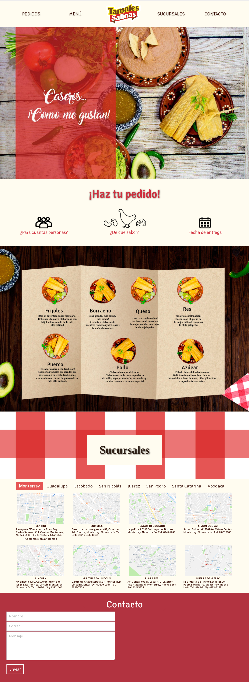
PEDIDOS (31, 14)
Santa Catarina (186, 486)
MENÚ (75, 14)
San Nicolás (110, 486)
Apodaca (216, 486)
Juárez (134, 486)
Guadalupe (57, 486)
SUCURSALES (171, 14)
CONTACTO (215, 14)
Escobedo (83, 486)
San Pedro (156, 486)
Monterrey (29, 486)
